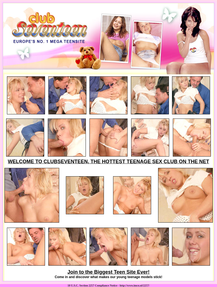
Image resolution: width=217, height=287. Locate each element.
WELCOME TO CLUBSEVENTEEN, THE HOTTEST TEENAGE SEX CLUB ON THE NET (108, 161)
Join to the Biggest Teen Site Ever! (109, 272)
